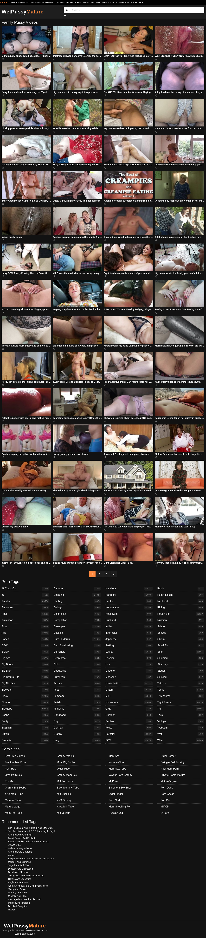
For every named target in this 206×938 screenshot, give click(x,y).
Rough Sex (181, 614)
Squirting (181, 658)
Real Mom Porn (170, 768)
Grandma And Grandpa (20, 851)
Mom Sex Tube (117, 768)
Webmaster (20, 933)
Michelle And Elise (17, 896)
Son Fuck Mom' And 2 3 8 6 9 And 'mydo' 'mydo (32, 831)
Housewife (129, 614)
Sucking (181, 677)
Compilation (77, 620)
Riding (181, 607)
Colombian (77, 614)
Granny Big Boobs (91, 2)
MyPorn (113, 781)
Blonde (25, 702)
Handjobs (129, 589)
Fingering (77, 709)
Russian (181, 620)
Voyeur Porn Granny (120, 775)
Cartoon (77, 589)
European (77, 677)
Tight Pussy (181, 702)
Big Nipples (25, 683)
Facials (77, 683)
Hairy (77, 740)
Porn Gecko (167, 794)
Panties (129, 721)
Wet (181, 734)
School (181, 626)
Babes (25, 639)
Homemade (129, 607)
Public (181, 589)
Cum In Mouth (77, 639)
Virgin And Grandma (18, 882)
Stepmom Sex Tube (120, 787)
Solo (181, 652)
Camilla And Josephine (19, 879)
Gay (77, 721)
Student (181, 671)
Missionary (129, 702)
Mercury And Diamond (19, 862)
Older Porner (168, 756)
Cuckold (77, 633)
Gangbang (77, 715)
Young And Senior (17, 889)
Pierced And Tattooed (19, 903)
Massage (129, 677)
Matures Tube (122, 2)
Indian (129, 626)
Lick (129, 664)
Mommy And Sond (17, 892)
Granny (77, 734)
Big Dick (25, 671)
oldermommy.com (50, 2)
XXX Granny (64, 800)
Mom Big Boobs (66, 762)
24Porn (165, 813)
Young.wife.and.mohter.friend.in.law (26, 875)
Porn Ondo (115, 800)
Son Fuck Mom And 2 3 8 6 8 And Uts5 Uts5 (30, 828)
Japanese (129, 639)
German (77, 728)
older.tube (35, 2)
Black (25, 696)
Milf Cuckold (64, 794)
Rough (11, 909)
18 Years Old (25, 589)
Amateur (25, 601)
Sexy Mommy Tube (68, 787)
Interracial (129, 633)
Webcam (181, 728)
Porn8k (78, 2)
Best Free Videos (15, 756)
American (25, 607)
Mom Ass (114, 756)
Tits (181, 709)
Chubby (77, 601)
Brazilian (25, 728)
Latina (129, 652)
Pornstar (129, 734)
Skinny (181, 639)
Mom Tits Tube (13, 813)
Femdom (77, 696)
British (25, 734)
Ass (25, 633)
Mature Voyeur (169, 781)
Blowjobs (25, 709)
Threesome (181, 696)
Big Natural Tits (25, 677)
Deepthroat (77, 658)
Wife (181, 740)
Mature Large (137, 2)
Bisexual (25, 690)
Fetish (77, 702)
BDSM (25, 652)
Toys (181, 715)
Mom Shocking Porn (120, 806)
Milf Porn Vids (65, 781)
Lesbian (129, 658)
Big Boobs (25, 664)
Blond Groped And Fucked (21, 838)
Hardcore (129, 595)
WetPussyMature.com (37, 930)
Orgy (129, 709)
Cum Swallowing (77, 645)
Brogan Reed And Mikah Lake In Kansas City (31, 858)
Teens (181, 690)
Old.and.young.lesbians (20, 848)
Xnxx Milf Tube (65, 806)
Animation (25, 620)
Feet (77, 690)
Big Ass (25, 658)
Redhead (181, 601)
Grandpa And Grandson (20, 834)
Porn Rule (10, 768)
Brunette (25, 740)
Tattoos (181, 683)
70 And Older (14, 845)
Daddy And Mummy (18, 872)
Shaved (181, 633)
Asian (25, 626)
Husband (129, 620)
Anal (25, 614)
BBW (25, 645)
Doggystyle (77, 671)
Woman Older (117, 762)
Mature (129, 690)
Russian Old (116, 813)
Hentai (129, 601)
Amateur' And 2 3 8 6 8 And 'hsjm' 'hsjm (28, 885)
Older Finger (116, 794)
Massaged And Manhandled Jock (25, 899)
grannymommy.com (19, 2)
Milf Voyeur (63, 813)
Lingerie (129, 671)
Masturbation (129, 683)
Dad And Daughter (17, 906)
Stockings (181, 664)
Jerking (129, 645)
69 (25, 595)
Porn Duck (167, 787)
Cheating (77, 595)
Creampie (77, 626)
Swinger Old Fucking (173, 762)
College (77, 607)
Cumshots (77, 652)
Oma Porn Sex (66, 2)
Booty (25, 721)
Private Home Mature (173, 775)
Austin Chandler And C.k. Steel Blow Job (28, 841)
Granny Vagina (65, 756)
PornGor (165, 800)
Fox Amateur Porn (15, 762)
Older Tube (63, 768)
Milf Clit (165, 806)
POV (129, 740)
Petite (129, 728)
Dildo (77, 664)
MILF (129, 696)
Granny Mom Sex (67, 775)
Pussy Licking (181, 595)
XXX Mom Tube (108, 2)
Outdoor (129, 715)
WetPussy (22, 12)
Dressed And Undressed (20, 868)
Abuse (31, 933)
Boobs (25, 715)
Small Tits (181, 645)
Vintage (181, 721)
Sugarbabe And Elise (18, 865)
